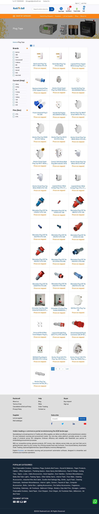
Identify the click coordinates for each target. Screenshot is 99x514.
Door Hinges (53, 491)
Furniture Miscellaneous (74, 474)
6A (16, 89)
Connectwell (18, 60)
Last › (67, 369)
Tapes (19, 474)
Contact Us (46, 1)
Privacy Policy (17, 409)
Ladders (82, 488)
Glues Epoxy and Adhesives (55, 471)
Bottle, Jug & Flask (68, 480)
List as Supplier (68, 16)
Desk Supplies (48, 474)
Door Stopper (43, 491)
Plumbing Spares (38, 471)
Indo (16, 73)
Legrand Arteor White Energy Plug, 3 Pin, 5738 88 (78, 188)
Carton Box (31, 485)
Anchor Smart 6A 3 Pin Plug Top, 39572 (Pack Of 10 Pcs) (59, 359)
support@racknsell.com (33, 1)
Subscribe (82, 419)
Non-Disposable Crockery (22, 468)
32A (16, 102)
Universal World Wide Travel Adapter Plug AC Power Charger (39, 334)
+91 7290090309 (18, 1)
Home (15, 42)
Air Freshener (34, 488)
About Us (83, 16)
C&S (16, 55)
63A (16, 105)
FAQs (40, 404)
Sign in (77, 3)
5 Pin (16, 116)
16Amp (17, 97)
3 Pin (16, 114)
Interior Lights (45, 482)
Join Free (83, 3)
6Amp (17, 84)
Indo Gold (18, 75)
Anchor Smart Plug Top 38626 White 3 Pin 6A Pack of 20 (78, 139)
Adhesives (77, 491)
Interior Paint (61, 477)
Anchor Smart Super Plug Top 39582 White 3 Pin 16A (59, 90)
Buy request (68, 401)
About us (16, 401)
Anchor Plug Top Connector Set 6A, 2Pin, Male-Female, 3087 (40, 383)
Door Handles (59, 474)
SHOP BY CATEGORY (22, 16)
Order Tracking (43, 406)
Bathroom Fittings (46, 488)
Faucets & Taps (63, 482)
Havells (17, 67)
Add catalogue (17, 421)
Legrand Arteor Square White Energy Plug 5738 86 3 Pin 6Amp (78, 65)
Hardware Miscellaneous (30, 482)
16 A (16, 94)
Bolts (24, 485)
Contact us (41, 409)
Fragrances (75, 485)
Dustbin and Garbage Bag (51, 480)
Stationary (25, 488)
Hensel (17, 70)
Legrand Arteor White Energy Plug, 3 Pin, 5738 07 (59, 187)
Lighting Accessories (44, 485)
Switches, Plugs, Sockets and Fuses (45, 468)
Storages (75, 488)
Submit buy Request (46, 16)
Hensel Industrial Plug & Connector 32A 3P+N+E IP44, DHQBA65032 (78, 334)
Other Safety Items (48, 477)
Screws (54, 482)
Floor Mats (70, 477)
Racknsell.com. (45, 511)
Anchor (17, 52)
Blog (76, 16)
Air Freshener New (65, 491)
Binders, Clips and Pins (62, 488)
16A (16, 99)
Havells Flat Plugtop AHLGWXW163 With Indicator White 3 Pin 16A (59, 114)
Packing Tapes (35, 477)
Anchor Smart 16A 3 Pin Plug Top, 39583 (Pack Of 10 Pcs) (78, 359)
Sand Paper (33, 491)
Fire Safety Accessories (61, 485)
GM (16, 65)
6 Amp (17, 87)
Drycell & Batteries (66, 468)
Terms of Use (17, 404)
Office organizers (25, 471)
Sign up (66, 404)
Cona (16, 57)
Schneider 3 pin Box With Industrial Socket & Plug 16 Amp (40, 310)
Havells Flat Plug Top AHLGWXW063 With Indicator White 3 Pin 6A (78, 90)
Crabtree (17, 62)
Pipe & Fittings (72, 471)
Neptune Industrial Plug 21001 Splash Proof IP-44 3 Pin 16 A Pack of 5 (40, 90)
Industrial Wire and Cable (31, 480)
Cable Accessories (35, 474)
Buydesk (58, 16)
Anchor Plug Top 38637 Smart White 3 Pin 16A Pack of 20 (78, 114)
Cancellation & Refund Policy (22, 406)
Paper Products (80, 468)
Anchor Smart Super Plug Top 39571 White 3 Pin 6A (40, 163)
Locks (25, 474)
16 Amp (17, 92)
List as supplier (17, 418)
